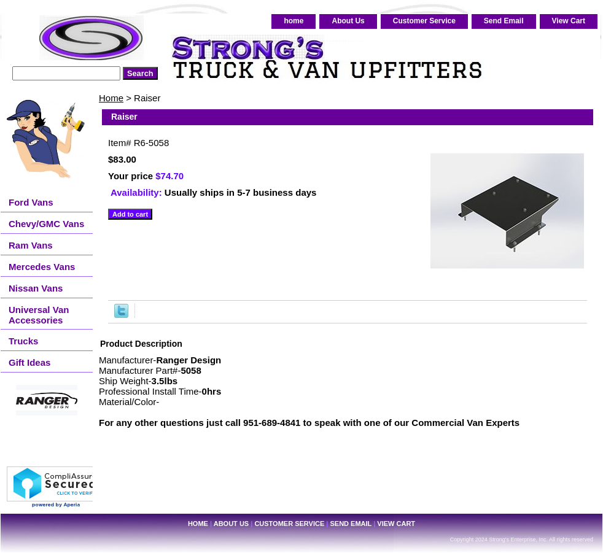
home (293, 21)
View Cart (568, 21)
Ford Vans (31, 202)
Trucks (23, 341)
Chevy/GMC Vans (46, 223)
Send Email (504, 21)
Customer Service (424, 21)
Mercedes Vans (42, 266)
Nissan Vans (36, 288)
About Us (348, 21)
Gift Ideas (29, 362)
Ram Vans (31, 245)
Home (111, 98)
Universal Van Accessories (39, 314)
